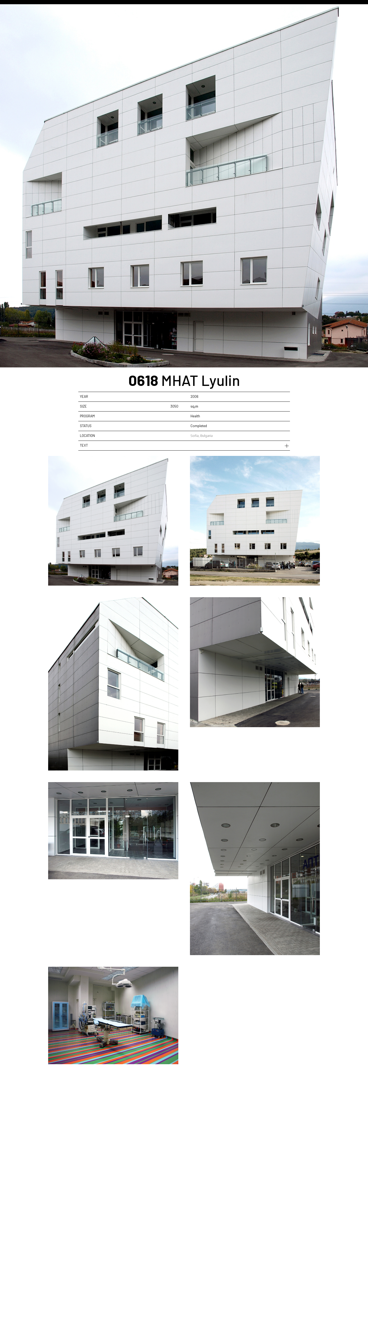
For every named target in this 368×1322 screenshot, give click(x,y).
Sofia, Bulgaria (201, 436)
